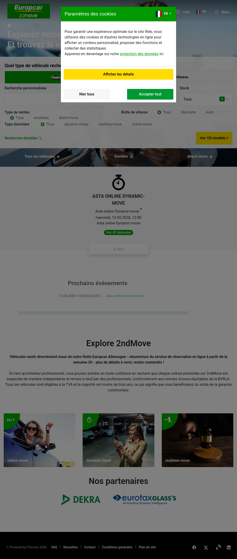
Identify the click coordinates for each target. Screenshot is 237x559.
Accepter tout (150, 94)
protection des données (139, 54)
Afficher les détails (118, 74)
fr (162, 14)
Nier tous (86, 94)
